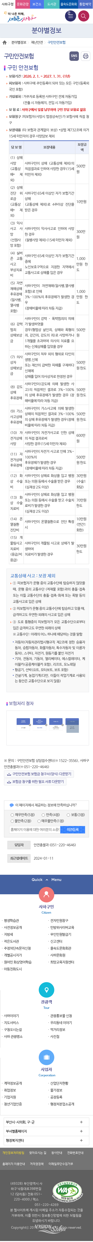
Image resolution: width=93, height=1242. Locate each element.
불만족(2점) (21, 821)
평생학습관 (11, 921)
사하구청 (8, 4)
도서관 (51, 4)
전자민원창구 (59, 921)
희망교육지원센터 (62, 962)
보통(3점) (76, 815)
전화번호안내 (75, 1153)
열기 (74, 56)
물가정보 (56, 1090)
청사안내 (56, 1153)
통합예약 (85, 4)
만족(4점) (51, 815)
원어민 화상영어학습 (17, 962)
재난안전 (37, 43)
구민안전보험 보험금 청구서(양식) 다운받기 (41, 774)
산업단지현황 (59, 1083)
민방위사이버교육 (62, 928)
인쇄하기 (85, 56)
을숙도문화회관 (60, 948)
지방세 (8, 935)
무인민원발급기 (60, 935)
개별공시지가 (13, 955)
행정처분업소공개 (62, 1104)
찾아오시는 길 (37, 1153)
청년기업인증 (13, 1104)
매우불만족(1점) (50, 821)
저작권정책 (37, 1164)
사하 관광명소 (13, 1037)
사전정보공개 (13, 928)
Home (4, 42)
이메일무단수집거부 (61, 1164)
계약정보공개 (13, 1083)
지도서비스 (11, 1023)
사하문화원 (57, 955)
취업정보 (10, 1090)
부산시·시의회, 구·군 (20, 1122)
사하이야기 (11, 1016)
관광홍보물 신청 (61, 1016)
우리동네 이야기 (61, 1023)
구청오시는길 (13, 1030)
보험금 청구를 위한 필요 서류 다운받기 (38, 782)
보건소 (36, 4)
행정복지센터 (15, 1141)
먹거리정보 (57, 1030)
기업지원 (10, 1097)
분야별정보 (18, 43)
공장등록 (56, 1097)
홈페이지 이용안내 (13, 1164)
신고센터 (56, 941)
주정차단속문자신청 (17, 948)
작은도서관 (11, 941)
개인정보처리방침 (13, 1153)
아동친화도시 (13, 969)
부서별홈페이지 (16, 1131)
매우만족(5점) (23, 815)
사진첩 (54, 1037)
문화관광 (23, 4)
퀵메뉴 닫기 (46, 880)
